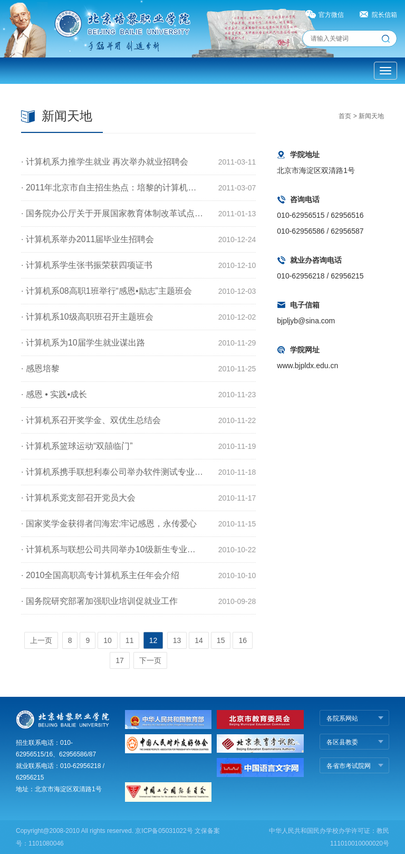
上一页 (41, 640)
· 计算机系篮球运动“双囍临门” (77, 446)
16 (242, 640)
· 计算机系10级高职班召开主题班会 (87, 316)
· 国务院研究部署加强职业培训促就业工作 (99, 601)
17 (119, 660)
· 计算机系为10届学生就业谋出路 (83, 342)
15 (221, 640)
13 (177, 640)
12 (153, 640)
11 (130, 640)
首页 (345, 116)
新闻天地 (371, 116)
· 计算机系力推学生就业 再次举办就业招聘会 (104, 161)
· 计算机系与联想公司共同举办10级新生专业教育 (112, 549)
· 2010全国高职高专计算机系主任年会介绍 (100, 575)
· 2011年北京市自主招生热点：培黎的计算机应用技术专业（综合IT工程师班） (112, 187)
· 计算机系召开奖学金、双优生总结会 (91, 420)
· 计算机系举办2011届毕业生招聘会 (87, 239)
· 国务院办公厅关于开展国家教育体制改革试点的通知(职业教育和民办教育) (112, 213)
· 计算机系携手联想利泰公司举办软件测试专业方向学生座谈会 (112, 471)
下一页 (150, 660)
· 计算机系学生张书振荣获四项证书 (86, 265)
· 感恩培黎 (40, 368)
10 (107, 640)
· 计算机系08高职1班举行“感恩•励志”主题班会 (106, 290)
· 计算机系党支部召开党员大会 (78, 497)
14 (199, 640)
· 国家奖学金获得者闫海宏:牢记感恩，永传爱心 (109, 523)
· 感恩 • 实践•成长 (54, 394)
